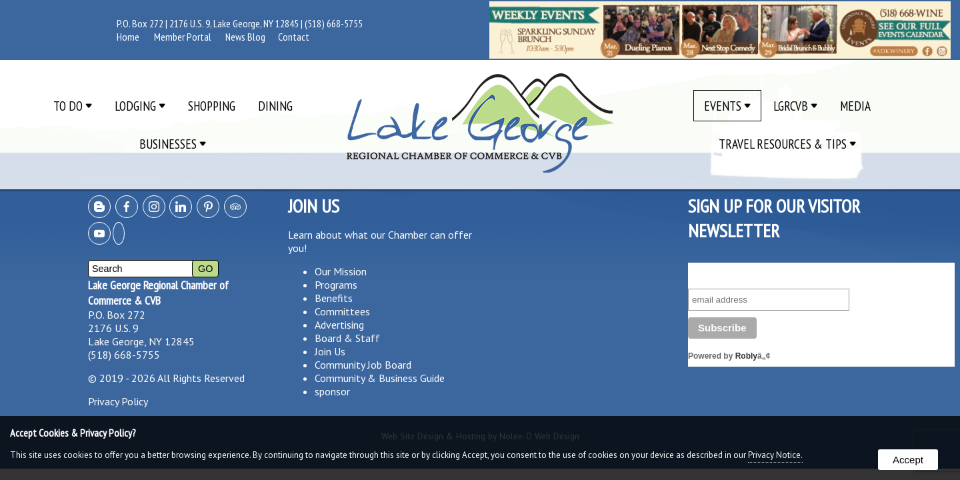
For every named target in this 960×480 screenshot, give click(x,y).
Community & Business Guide (380, 378)
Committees (342, 311)
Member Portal (182, 36)
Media (855, 105)
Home (128, 36)
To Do (72, 105)
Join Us (330, 351)
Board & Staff (347, 338)
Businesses (172, 143)
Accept (908, 459)
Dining (275, 105)
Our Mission (341, 271)
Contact (293, 36)
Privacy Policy (118, 401)
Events (727, 105)
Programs (336, 284)
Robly (746, 356)
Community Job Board (363, 364)
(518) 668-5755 (334, 23)
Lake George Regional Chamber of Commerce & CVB (158, 292)
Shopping (211, 105)
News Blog (245, 36)
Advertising (339, 324)
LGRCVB (795, 105)
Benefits (334, 298)
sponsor (332, 391)
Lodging (140, 105)
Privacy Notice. (775, 455)
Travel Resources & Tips (787, 143)
